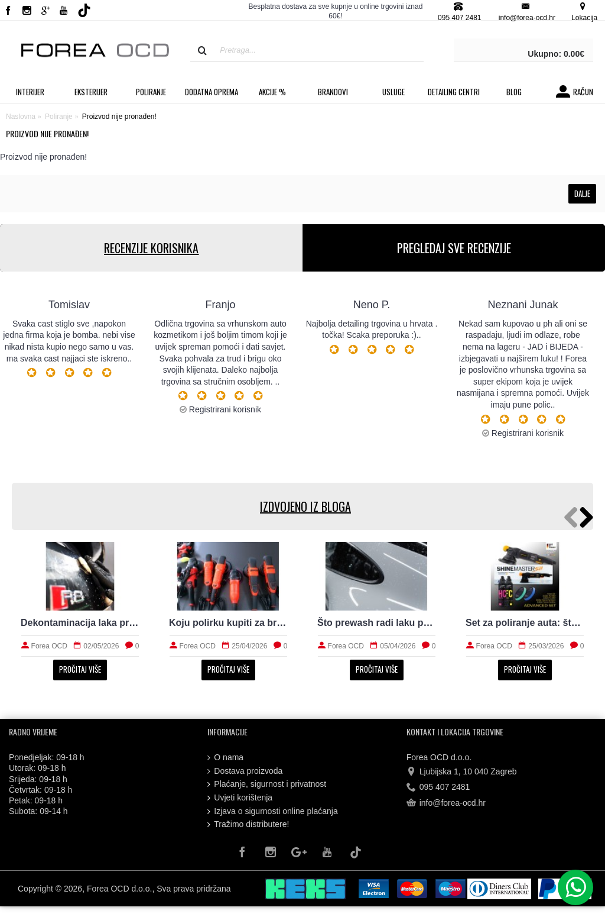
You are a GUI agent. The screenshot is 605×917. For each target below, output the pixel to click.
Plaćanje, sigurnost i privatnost (266, 784)
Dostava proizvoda (244, 771)
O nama (225, 758)
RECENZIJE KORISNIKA (151, 248)
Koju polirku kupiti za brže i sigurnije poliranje (228, 623)
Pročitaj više (80, 669)
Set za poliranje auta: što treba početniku (525, 623)
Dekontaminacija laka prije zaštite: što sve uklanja (80, 623)
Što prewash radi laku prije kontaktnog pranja (376, 623)
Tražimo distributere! (248, 824)
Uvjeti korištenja (239, 798)
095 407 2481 (438, 787)
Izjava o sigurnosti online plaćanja (272, 811)
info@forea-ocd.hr (446, 802)
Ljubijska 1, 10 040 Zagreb (461, 772)
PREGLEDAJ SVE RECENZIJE (454, 248)
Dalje (582, 193)
